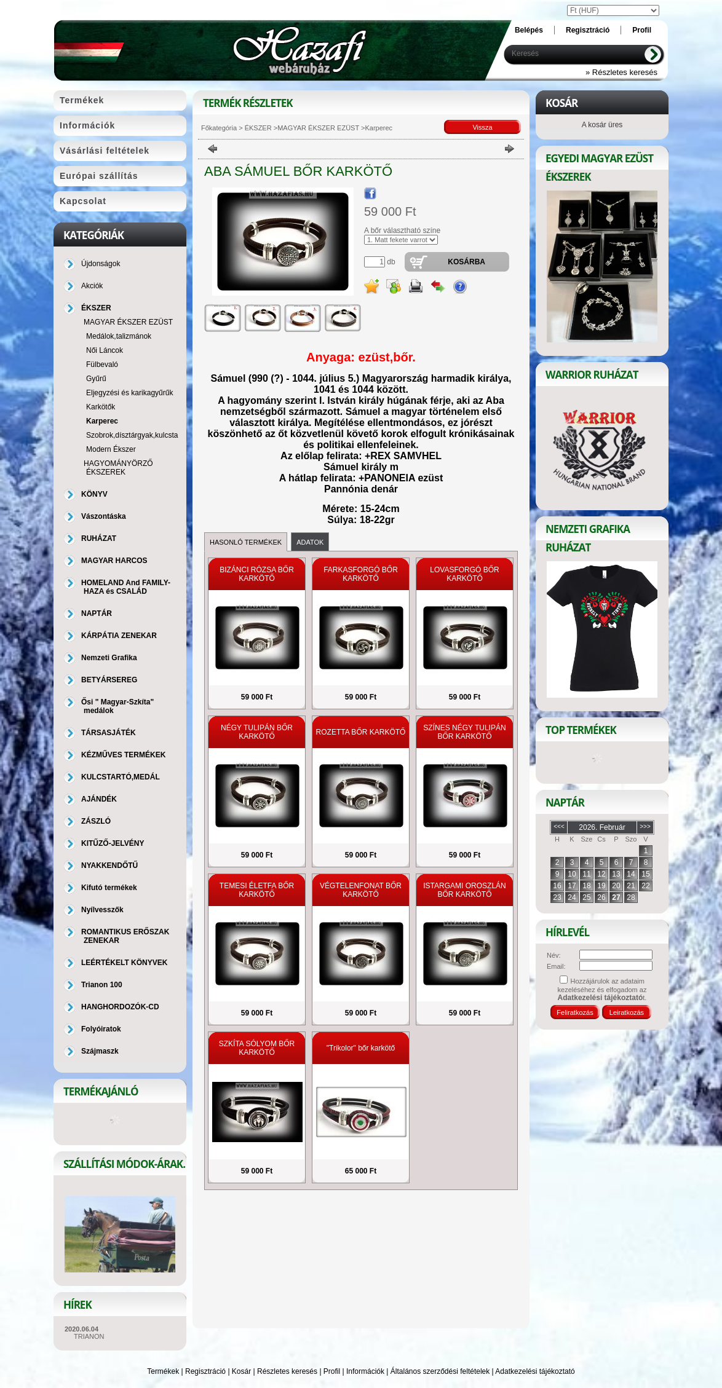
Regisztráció (205, 1371)
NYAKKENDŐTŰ (109, 865)
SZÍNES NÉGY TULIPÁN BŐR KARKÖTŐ (464, 732)
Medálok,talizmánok (118, 336)
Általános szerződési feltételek (440, 1371)
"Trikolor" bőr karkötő (361, 1048)
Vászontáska (103, 516)
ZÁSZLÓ (96, 821)
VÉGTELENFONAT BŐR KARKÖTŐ (361, 890)
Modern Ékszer (111, 449)
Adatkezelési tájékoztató (534, 1371)
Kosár (241, 1371)
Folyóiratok (101, 1029)
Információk (365, 1371)
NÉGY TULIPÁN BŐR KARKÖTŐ (257, 732)
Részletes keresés (287, 1371)
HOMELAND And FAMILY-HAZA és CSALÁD (125, 587)
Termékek (163, 1371)
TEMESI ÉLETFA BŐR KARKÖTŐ (257, 890)
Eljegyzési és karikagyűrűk (129, 392)
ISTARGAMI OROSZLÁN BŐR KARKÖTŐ (464, 890)
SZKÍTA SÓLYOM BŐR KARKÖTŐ (257, 1048)
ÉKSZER (257, 128)
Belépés (529, 30)
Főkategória (219, 128)
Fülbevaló (102, 364)
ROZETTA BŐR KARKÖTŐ (361, 732)
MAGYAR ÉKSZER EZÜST (318, 128)
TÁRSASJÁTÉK (108, 732)
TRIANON (89, 1336)
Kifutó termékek (109, 887)
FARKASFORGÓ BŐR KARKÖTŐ (360, 574)
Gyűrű (96, 378)
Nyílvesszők (102, 909)
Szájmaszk (100, 1051)
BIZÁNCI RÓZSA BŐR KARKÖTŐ (257, 574)
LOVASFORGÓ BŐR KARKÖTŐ (464, 574)
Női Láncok (104, 350)
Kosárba (466, 262)
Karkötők (100, 407)
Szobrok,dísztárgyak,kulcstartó (136, 435)
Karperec (102, 421)
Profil (331, 1371)
